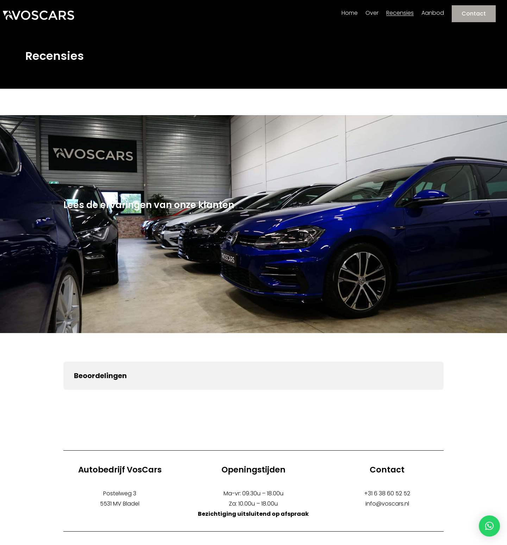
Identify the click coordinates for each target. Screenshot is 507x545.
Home (350, 13)
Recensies (400, 13)
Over (371, 13)
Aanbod (432, 13)
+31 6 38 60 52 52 (387, 493)
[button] (489, 526)
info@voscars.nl (387, 504)
